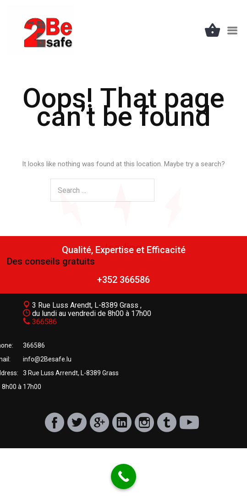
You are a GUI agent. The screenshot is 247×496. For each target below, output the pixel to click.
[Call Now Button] (123, 476)
